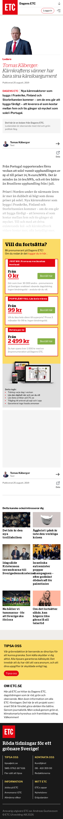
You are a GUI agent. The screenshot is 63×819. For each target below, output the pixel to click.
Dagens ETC (39, 3)
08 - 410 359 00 (43, 768)
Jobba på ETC (11, 787)
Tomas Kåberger (20, 142)
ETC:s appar (41, 787)
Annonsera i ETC (13, 792)
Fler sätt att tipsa (13, 773)
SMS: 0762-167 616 (15, 768)
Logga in (47, 10)
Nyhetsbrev (41, 792)
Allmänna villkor (13, 797)
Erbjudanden (41, 797)
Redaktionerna (42, 773)
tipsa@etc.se (11, 763)
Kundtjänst (40, 763)
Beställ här (46, 275)
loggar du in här (37, 253)
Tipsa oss (11, 673)
